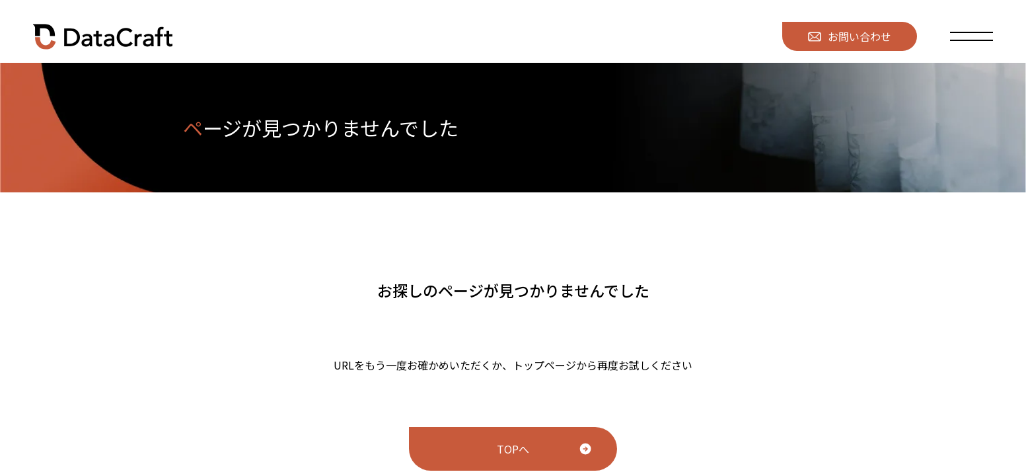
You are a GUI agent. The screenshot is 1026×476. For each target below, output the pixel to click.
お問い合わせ (849, 36)
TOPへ (513, 449)
